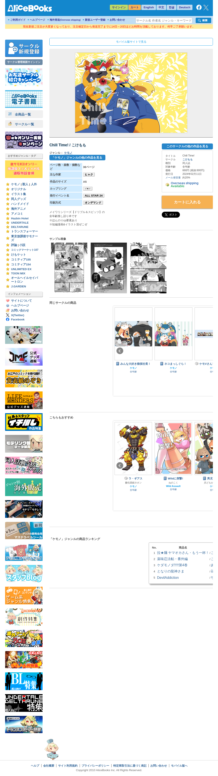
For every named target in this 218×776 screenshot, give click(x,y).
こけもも (187, 159)
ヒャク (89, 174)
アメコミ (17, 213)
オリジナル (18, 189)
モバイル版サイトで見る (131, 41)
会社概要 (48, 765)
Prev (119, 350)
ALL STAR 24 (94, 195)
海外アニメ (18, 208)
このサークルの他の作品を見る (187, 146)
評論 (14, 245)
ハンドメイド (20, 204)
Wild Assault (173, 486)
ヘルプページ (37, 19)
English (148, 7)
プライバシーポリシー (95, 765)
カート (135, 7)
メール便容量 (173, 177)
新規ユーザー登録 (95, 19)
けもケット (18, 254)
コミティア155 (21, 259)
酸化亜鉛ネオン (133, 482)
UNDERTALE (20, 222)
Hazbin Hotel (20, 218)
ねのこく (173, 482)
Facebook (17, 319)
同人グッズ (18, 199)
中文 (161, 7)
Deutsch (184, 7)
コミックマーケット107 (24, 249)
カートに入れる (187, 202)
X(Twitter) (17, 315)
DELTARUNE (20, 227)
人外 (34, 184)
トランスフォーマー (24, 231)
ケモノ (15, 184)
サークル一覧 (21, 124)
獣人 (25, 184)
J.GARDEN (18, 286)
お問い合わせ (117, 19)
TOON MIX (18, 273)
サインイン (119, 7)
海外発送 (65, 19)
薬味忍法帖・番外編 (172, 559)
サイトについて (21, 300)
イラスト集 (18, 194)
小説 (22, 245)
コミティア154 (21, 264)
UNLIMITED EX (21, 269)
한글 (171, 7)
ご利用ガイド (18, 19)
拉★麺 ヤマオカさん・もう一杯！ (183, 552)
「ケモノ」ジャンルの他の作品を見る (77, 157)
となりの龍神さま (170, 571)
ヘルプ (35, 765)
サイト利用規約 (67, 765)
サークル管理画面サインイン (23, 62)
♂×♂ (88, 188)
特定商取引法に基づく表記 (129, 765)
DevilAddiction (168, 577)
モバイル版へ (179, 765)
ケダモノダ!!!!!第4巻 (172, 565)
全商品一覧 (19, 114)
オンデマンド (93, 202)
